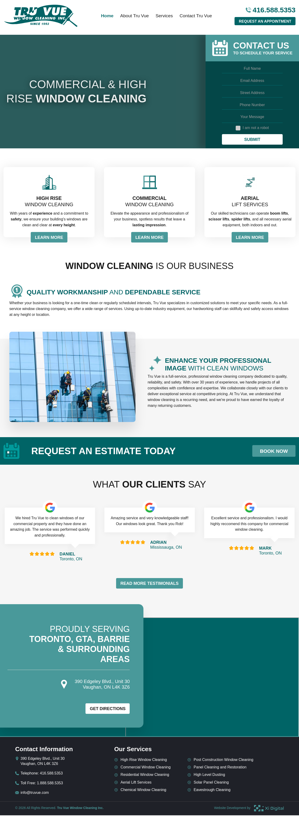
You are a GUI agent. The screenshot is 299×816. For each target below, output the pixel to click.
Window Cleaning (49, 201)
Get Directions (107, 709)
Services (165, 17)
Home (104, 17)
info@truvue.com (35, 793)
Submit (252, 139)
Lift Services (250, 201)
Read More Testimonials (149, 584)
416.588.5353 (270, 11)
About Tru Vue (133, 17)
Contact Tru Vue (199, 17)
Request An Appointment (265, 23)
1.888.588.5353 (50, 784)
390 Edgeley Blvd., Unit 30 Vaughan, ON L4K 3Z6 (43, 761)
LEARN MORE (49, 238)
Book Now (270, 452)
